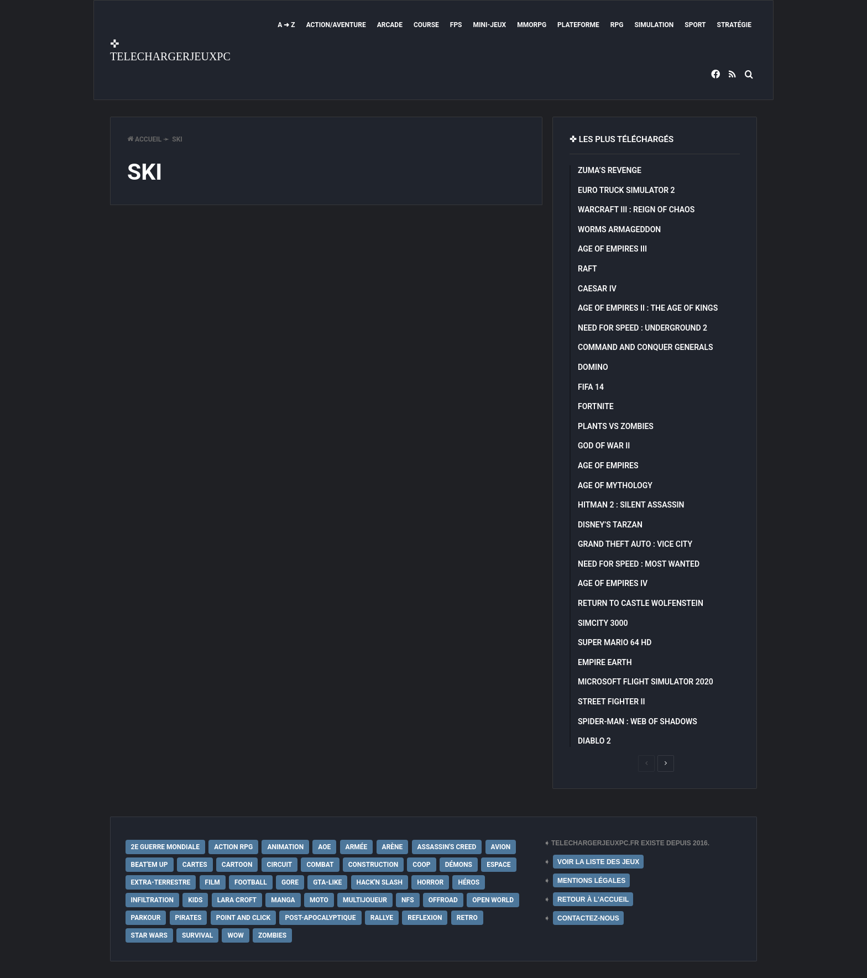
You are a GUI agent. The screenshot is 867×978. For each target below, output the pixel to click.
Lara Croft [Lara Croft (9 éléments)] (237, 900)
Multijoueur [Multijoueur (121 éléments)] (365, 900)
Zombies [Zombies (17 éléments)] (272, 935)
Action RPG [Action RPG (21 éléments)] (233, 847)
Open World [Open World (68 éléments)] (493, 900)
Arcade (390, 25)
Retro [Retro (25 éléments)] (467, 918)
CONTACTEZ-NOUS (588, 918)
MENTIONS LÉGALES (591, 881)
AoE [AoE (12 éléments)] (324, 847)
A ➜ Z (286, 25)
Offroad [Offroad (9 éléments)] (443, 900)
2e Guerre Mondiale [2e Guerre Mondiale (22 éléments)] (165, 847)
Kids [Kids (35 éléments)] (195, 900)
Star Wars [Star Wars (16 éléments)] (149, 935)
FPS (456, 25)
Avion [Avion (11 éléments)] (501, 847)
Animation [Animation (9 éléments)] (285, 847)
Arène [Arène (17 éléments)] (392, 847)
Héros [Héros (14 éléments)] (468, 882)
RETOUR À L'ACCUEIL (593, 899)
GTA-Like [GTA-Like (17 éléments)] (327, 882)
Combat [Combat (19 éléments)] (319, 865)
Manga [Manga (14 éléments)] (283, 900)
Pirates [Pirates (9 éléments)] (188, 918)
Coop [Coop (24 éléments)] (421, 865)
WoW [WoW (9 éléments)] (235, 935)
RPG (617, 25)
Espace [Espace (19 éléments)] (498, 865)
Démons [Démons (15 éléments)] (458, 865)
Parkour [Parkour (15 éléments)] (146, 918)
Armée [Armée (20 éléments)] (357, 847)
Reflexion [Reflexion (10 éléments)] (425, 918)
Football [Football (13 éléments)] (250, 882)
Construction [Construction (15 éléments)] (373, 865)
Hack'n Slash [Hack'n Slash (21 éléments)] (380, 882)
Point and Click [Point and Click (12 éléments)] (243, 918)
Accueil (144, 139)
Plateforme (578, 25)
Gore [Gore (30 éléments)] (290, 882)
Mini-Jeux (489, 25)
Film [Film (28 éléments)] (212, 882)
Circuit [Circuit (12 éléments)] (280, 865)
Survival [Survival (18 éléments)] (197, 935)
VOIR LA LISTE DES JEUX (598, 862)
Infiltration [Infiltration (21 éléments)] (152, 900)
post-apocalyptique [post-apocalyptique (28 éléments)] (320, 918)
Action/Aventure (336, 25)
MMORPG (531, 25)
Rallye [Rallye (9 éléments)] (381, 918)
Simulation (653, 25)
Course (426, 25)
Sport (695, 25)
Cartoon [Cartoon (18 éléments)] (237, 865)
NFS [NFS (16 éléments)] (407, 900)
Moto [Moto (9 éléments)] (319, 900)
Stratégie (734, 25)
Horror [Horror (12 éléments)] (430, 882)
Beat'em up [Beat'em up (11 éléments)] (149, 865)
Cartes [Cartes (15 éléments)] (194, 865)
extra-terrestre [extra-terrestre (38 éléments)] (161, 882)
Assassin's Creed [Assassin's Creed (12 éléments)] (447, 847)
